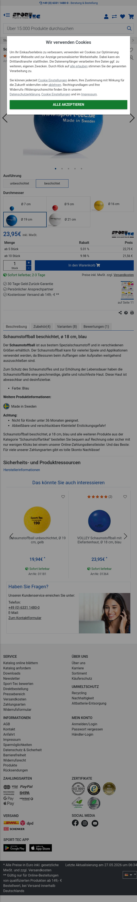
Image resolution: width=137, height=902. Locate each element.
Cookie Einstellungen (52, 80)
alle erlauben (79, 66)
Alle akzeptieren (68, 104)
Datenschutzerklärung (25, 94)
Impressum (89, 94)
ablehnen (55, 85)
